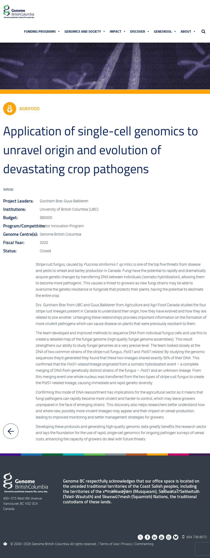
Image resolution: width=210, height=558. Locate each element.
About (188, 31)
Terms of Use (109, 544)
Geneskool (165, 31)
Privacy (126, 544)
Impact (118, 31)
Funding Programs (42, 31)
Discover (140, 31)
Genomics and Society (85, 31)
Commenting (144, 544)
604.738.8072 (194, 537)
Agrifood (21, 108)
